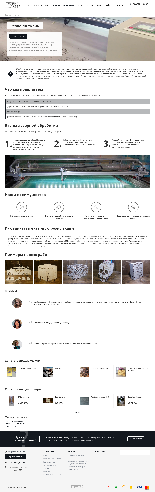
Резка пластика (60, 368)
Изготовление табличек (27, 368)
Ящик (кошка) (60, 397)
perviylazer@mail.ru (16, 463)
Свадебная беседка (135, 397)
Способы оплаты (50, 465)
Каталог (72, 451)
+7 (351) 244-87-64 (140, 4)
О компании (48, 451)
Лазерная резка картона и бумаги (138, 369)
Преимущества (49, 462)
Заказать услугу (18, 36)
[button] (76, 412)
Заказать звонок (142, 7)
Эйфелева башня (24, 397)
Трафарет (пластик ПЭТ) (100, 397)
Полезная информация (52, 459)
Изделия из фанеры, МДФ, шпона (76, 468)
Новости (46, 455)
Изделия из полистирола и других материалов (78, 462)
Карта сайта (99, 451)
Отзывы (46, 468)
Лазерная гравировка (99, 368)
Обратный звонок (15, 457)
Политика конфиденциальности (52, 473)
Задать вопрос (136, 439)
